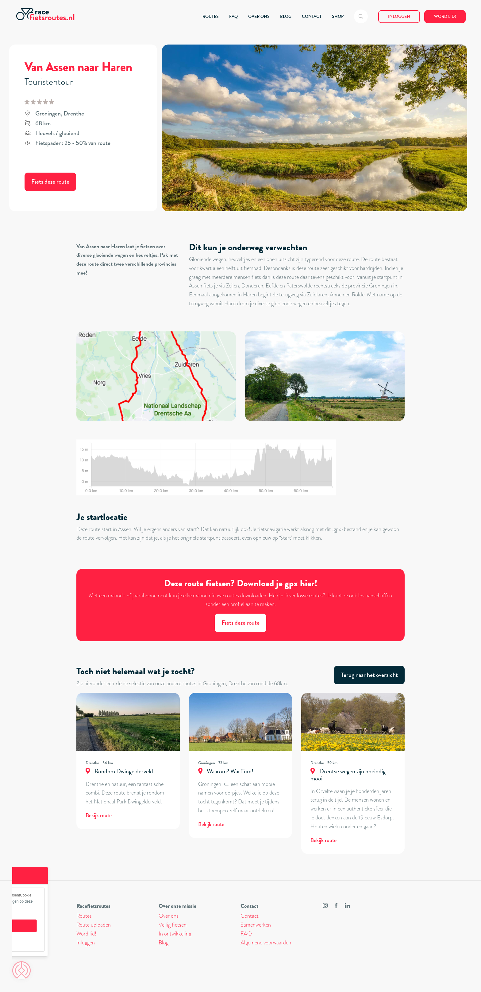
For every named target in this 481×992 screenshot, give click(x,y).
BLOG (285, 16)
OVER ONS (259, 16)
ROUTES (210, 16)
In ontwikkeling (175, 934)
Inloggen (399, 16)
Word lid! (445, 16)
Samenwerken (255, 925)
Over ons (169, 916)
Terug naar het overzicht (369, 674)
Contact (249, 916)
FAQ (233, 16)
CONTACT (311, 16)
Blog (163, 943)
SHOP (338, 16)
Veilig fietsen (173, 925)
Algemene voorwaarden (265, 943)
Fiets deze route (50, 181)
